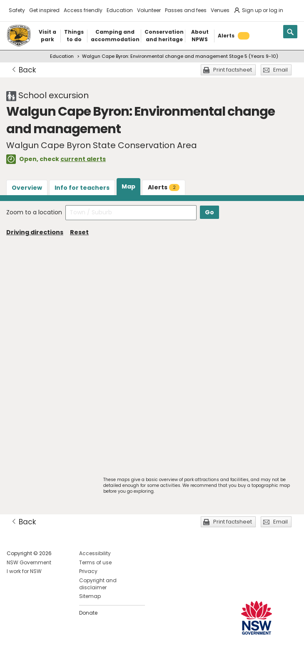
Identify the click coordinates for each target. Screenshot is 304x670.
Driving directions (34, 232)
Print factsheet (232, 70)
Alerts (163, 187)
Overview (27, 188)
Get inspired (44, 10)
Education (120, 10)
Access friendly (83, 10)
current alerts (83, 159)
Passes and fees (186, 10)
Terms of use (95, 562)
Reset (79, 232)
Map (128, 186)
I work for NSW (24, 571)
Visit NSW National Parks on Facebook (14, 657)
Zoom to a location (34, 212)
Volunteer (149, 10)
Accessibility (95, 553)
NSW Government (29, 562)
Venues (220, 10)
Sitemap (90, 596)
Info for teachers (82, 188)
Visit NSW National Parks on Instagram (32, 657)
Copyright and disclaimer (98, 584)
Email (280, 70)
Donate (88, 612)
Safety (17, 10)
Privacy (88, 571)
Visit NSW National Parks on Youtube (50, 657)
